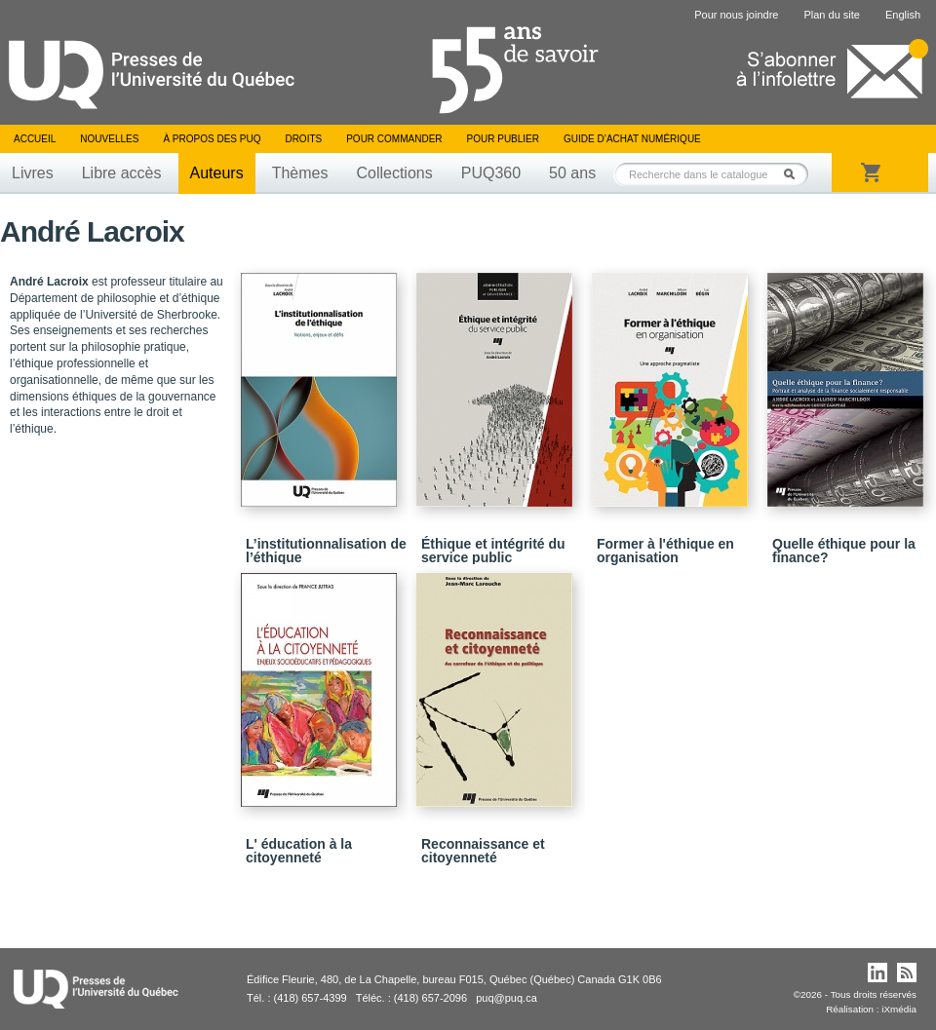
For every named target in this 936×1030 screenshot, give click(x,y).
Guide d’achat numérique (632, 139)
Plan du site (831, 14)
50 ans (572, 173)
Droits (303, 139)
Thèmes (300, 173)
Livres (33, 173)
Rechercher (794, 174)
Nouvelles (109, 139)
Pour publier (503, 139)
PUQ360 (491, 173)
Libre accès (122, 173)
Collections (394, 173)
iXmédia (898, 1009)
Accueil (35, 139)
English (902, 14)
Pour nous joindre (736, 14)
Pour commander (394, 139)
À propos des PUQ (211, 139)
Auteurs (217, 173)
